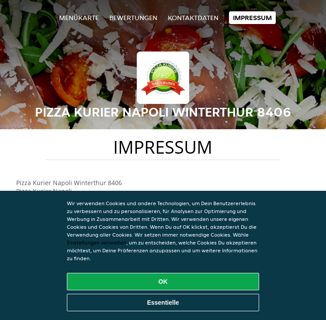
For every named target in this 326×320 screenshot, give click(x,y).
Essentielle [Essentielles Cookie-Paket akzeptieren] (163, 302)
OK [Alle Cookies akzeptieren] (163, 281)
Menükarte (79, 17)
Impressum (252, 17)
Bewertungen (133, 17)
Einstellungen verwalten (96, 242)
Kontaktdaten (193, 17)
